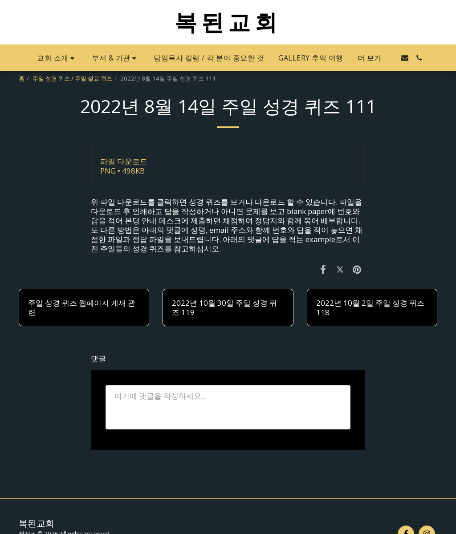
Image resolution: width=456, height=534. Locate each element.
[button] (57, 58)
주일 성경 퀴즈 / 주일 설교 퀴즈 (72, 78)
